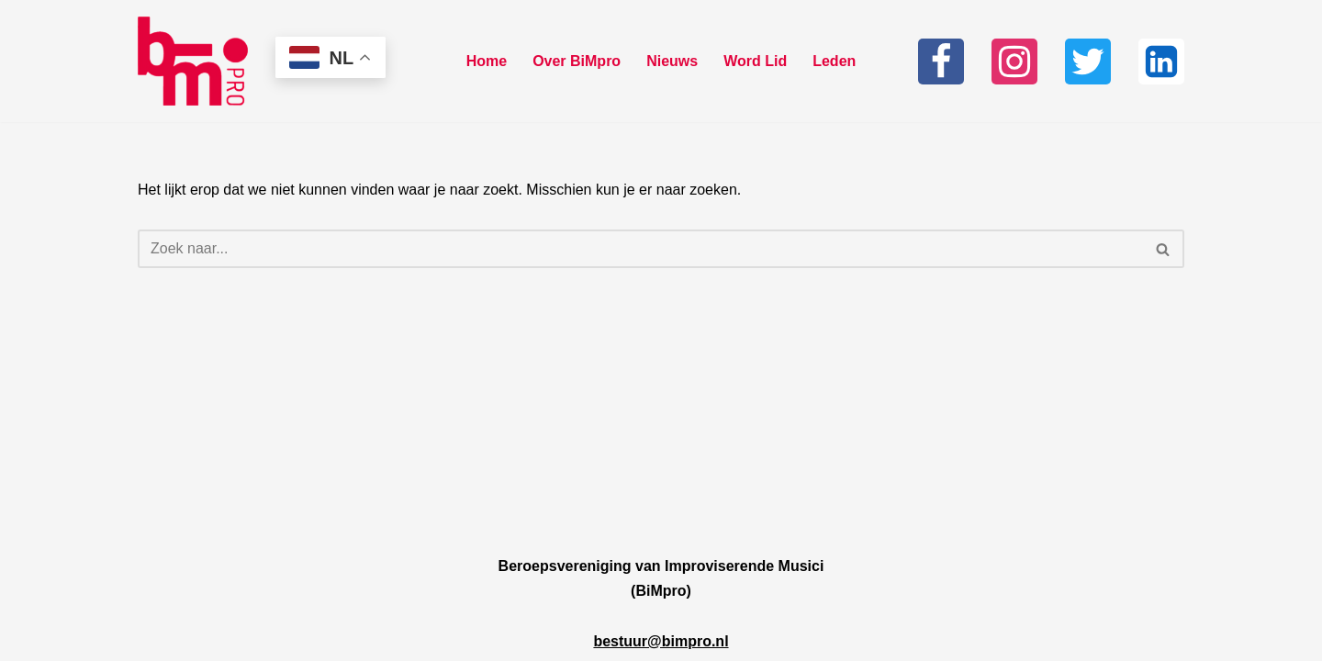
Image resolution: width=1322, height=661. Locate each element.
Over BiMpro (576, 61)
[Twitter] (1088, 61)
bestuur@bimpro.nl (660, 641)
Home (486, 61)
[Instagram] (1014, 61)
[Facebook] (941, 61)
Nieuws (672, 61)
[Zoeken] (640, 249)
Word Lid (755, 61)
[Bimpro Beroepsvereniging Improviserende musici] (193, 61)
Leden (834, 61)
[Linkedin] (1161, 61)
